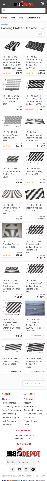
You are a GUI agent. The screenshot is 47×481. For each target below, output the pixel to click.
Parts (13, 18)
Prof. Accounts (9, 421)
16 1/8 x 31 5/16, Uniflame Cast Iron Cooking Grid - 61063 (34, 362)
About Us (6, 399)
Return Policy (30, 406)
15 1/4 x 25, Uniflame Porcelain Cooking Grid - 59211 (11, 209)
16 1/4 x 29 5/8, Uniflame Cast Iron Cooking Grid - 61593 (11, 172)
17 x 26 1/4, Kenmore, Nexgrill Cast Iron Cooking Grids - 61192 (34, 136)
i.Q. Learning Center (11, 406)
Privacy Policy (30, 421)
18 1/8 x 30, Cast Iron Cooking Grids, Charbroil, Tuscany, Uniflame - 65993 (34, 100)
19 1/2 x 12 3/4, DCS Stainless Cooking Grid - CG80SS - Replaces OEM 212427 (35, 325)
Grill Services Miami (33, 414)
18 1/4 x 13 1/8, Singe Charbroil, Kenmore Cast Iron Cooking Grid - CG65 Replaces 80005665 (12, 62)
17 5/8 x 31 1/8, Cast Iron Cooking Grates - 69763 (11, 361)
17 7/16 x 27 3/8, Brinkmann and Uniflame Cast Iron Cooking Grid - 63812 (34, 247)
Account (27, 403)
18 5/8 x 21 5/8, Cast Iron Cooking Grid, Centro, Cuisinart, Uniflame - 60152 (12, 286)
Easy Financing (9, 414)
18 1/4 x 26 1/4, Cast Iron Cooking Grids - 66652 (34, 171)
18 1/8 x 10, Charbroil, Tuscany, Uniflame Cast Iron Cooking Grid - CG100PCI (34, 62)
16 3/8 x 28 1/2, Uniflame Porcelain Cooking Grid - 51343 (11, 136)
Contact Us (7, 424)
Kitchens (34, 18)
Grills (21, 18)
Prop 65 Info (29, 417)
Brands (4, 18)
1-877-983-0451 (23, 443)
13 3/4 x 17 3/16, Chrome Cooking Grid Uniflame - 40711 (11, 100)
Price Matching (9, 403)
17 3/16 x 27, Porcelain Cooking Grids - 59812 (11, 244)
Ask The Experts (33, 383)
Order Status (29, 399)
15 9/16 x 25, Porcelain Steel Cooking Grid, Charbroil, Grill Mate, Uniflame (12, 325)
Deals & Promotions (11, 410)
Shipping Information (33, 410)
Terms (26, 424)
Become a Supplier (11, 417)
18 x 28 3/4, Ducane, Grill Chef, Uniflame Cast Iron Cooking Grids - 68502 (34, 286)
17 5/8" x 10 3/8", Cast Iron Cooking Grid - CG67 (34, 208)
